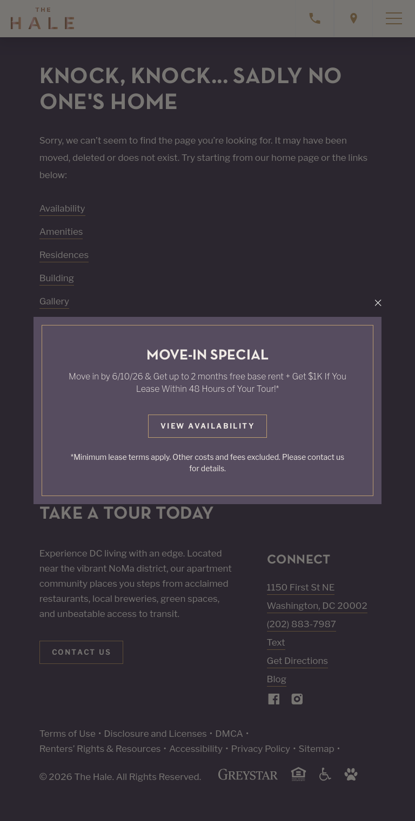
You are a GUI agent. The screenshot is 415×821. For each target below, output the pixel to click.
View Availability (207, 426)
